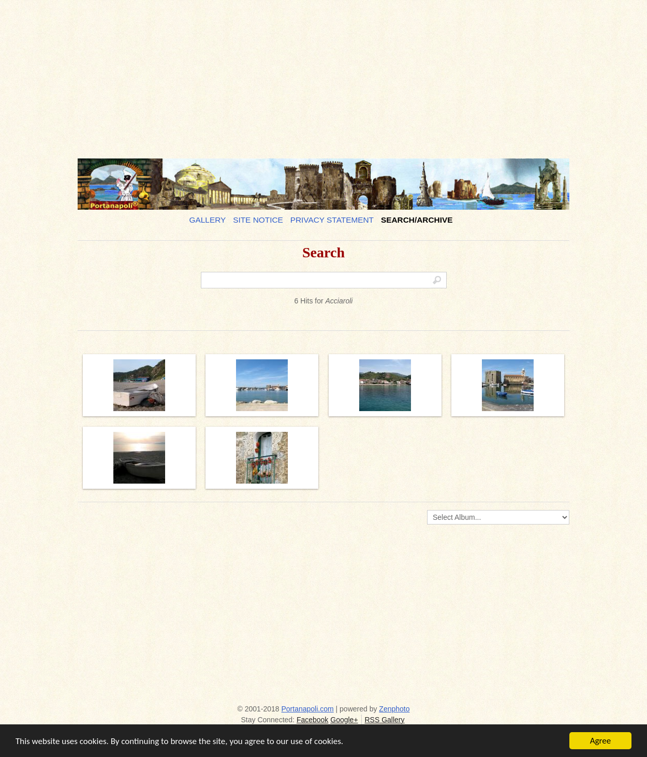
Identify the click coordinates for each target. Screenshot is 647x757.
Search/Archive (417, 219)
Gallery (207, 219)
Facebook (312, 720)
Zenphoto (394, 709)
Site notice (258, 219)
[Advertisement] (323, 75)
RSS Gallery (384, 720)
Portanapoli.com (308, 709)
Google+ (344, 720)
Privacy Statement (332, 219)
